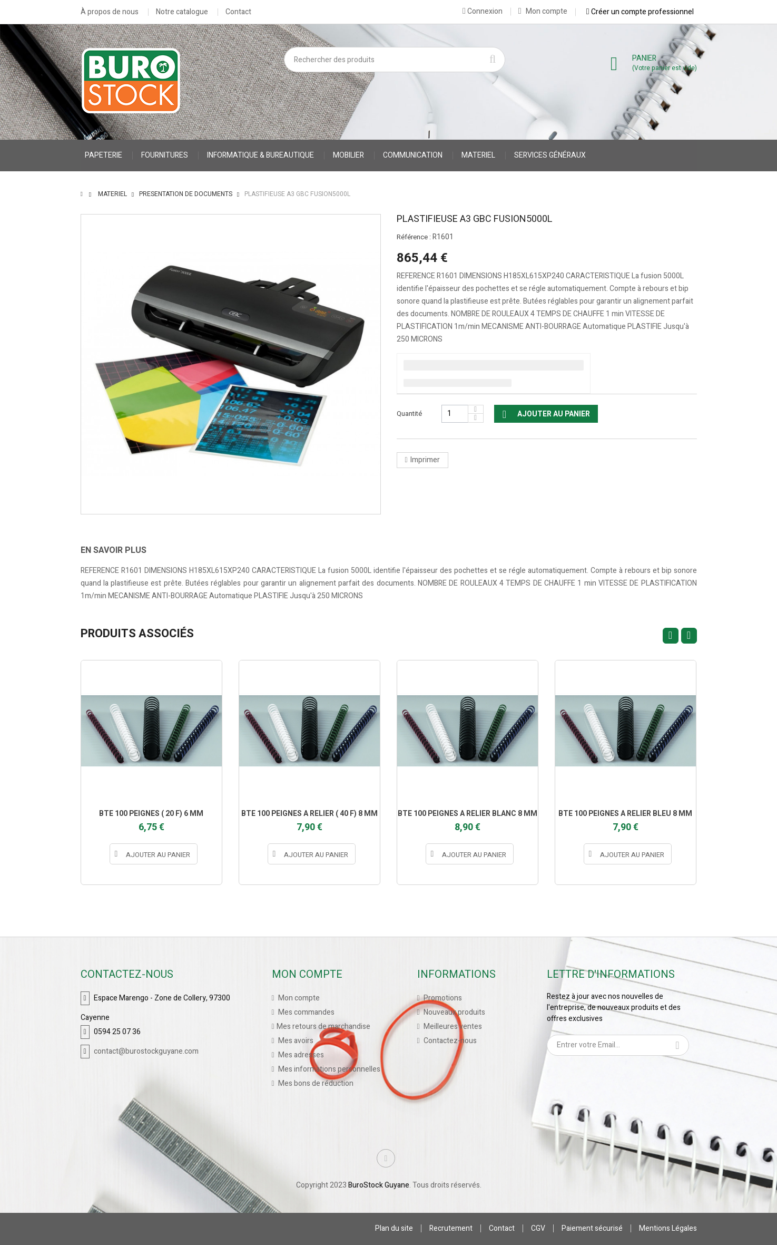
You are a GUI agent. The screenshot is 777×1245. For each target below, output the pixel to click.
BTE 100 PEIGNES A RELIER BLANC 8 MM (467, 813)
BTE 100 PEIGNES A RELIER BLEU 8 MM (625, 813)
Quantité (409, 413)
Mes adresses (300, 1055)
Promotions (442, 998)
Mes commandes (306, 1012)
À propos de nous (110, 12)
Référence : (414, 237)
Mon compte (542, 11)
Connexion (483, 11)
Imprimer (425, 459)
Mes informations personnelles (328, 1069)
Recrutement (451, 1228)
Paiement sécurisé (592, 1228)
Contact (238, 12)
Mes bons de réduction (315, 1083)
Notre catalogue (182, 12)
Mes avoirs (295, 1040)
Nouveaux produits (453, 1012)
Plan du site (394, 1228)
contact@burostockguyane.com (146, 1051)
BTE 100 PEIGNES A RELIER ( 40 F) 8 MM (309, 813)
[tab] (121, 550)
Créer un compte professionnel (640, 12)
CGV (538, 1228)
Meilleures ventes (452, 1026)
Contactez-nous (449, 1040)
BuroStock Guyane (378, 1185)
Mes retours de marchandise (323, 1026)
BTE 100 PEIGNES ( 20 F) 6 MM (151, 813)
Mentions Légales (668, 1228)
